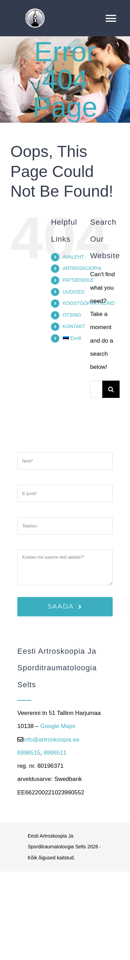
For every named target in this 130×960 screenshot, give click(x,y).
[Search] (111, 389)
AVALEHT (73, 257)
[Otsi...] (96, 389)
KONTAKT (74, 326)
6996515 (28, 752)
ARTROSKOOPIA (82, 268)
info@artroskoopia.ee (51, 739)
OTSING (72, 315)
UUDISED (74, 292)
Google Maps (57, 726)
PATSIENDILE (78, 280)
